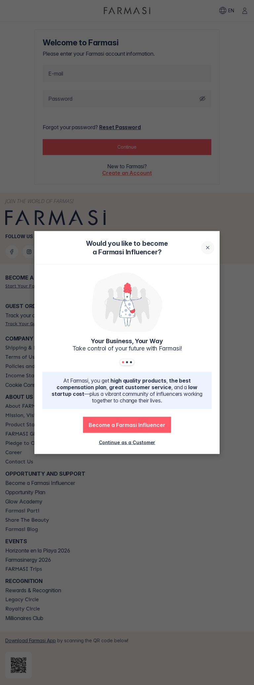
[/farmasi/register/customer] (127, 442)
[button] (127, 425)
